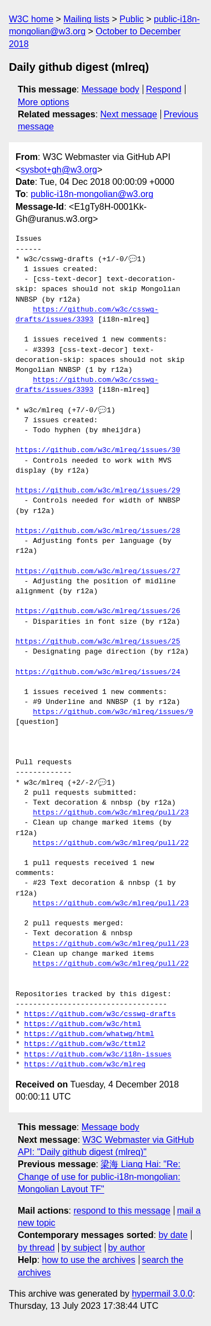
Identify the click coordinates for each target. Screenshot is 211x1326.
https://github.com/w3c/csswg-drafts (100, 1014)
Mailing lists (86, 19)
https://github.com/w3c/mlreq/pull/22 (111, 843)
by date (172, 1235)
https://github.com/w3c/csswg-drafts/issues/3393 (87, 315)
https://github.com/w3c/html (83, 1024)
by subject (82, 1247)
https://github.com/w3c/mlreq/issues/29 (98, 491)
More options (43, 102)
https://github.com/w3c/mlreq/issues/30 (98, 450)
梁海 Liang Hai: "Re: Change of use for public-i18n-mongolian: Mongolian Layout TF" (99, 1176)
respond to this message (121, 1210)
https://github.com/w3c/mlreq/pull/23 (111, 813)
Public (131, 19)
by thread (36, 1247)
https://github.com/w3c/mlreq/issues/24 (98, 672)
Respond (164, 89)
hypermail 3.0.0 (162, 1293)
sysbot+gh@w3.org (59, 169)
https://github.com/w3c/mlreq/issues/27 (98, 572)
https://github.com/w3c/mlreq (84, 1065)
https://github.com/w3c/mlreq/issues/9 (113, 712)
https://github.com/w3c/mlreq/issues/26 (98, 612)
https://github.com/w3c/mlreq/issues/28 (98, 531)
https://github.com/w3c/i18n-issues (98, 1055)
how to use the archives (88, 1260)
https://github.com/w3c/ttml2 (84, 1044)
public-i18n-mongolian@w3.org (92, 194)
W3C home (31, 19)
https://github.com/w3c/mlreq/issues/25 (98, 642)
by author (126, 1247)
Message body (110, 89)
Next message (129, 114)
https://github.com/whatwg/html (89, 1034)
